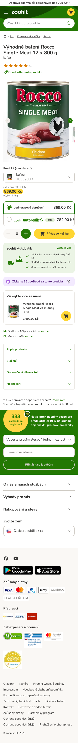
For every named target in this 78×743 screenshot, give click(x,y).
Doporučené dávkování (39, 372)
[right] (70, 120)
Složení (39, 361)
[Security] (12, 637)
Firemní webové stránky (48, 684)
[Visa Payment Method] (8, 591)
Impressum (10, 690)
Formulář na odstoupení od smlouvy (27, 695)
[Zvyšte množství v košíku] (26, 234)
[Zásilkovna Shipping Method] (32, 617)
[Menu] (6, 12)
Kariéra (23, 684)
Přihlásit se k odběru (39, 465)
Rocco (47, 36)
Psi (12, 36)
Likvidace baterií (55, 701)
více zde (44, 331)
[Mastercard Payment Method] (20, 591)
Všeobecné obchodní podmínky (43, 690)
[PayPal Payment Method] (32, 591)
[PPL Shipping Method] (20, 617)
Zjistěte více (64, 248)
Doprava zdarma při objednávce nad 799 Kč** (39, 3)
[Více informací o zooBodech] (68, 281)
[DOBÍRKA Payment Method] (57, 590)
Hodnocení (39, 384)
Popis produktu (39, 349)
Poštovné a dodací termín (35, 707)
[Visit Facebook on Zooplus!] (5, 558)
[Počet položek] (17, 234)
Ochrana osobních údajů (19, 719)
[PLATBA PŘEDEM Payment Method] (16, 598)
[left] (7, 120)
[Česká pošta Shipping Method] (8, 617)
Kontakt (8, 707)
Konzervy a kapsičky (28, 36)
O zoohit (8, 684)
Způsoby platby (13, 713)
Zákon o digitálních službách (21, 701)
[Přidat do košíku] (54, 234)
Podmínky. (58, 400)
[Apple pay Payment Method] (43, 591)
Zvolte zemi (13, 521)
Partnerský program (41, 713)
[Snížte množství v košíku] (8, 234)
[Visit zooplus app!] (18, 574)
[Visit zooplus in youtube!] (15, 558)
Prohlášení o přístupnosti (56, 725)
